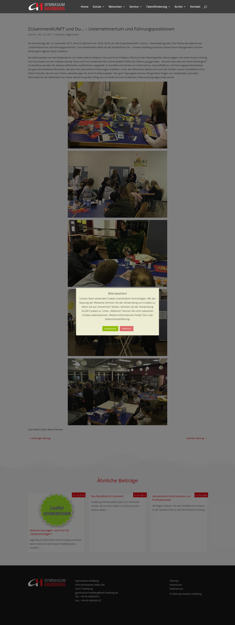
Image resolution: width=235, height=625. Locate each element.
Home (84, 6)
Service (134, 6)
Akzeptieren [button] (110, 328)
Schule (97, 6)
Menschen (115, 6)
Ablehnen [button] (126, 328)
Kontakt (195, 6)
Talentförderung (156, 6)
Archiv (179, 6)
